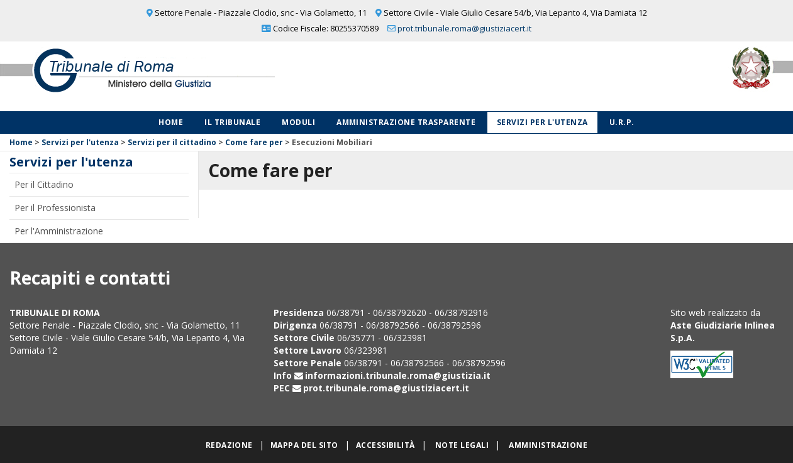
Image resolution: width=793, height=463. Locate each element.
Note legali (462, 445)
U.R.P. (622, 122)
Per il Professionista (55, 208)
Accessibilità (385, 445)
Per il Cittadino (44, 184)
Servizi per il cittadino (172, 142)
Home (170, 122)
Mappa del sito (304, 445)
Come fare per (254, 142)
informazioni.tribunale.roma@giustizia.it (398, 375)
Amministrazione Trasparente (405, 122)
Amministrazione (548, 445)
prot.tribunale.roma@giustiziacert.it (464, 28)
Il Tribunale (232, 122)
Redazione (229, 445)
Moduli (298, 122)
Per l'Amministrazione (58, 231)
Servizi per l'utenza (542, 122)
